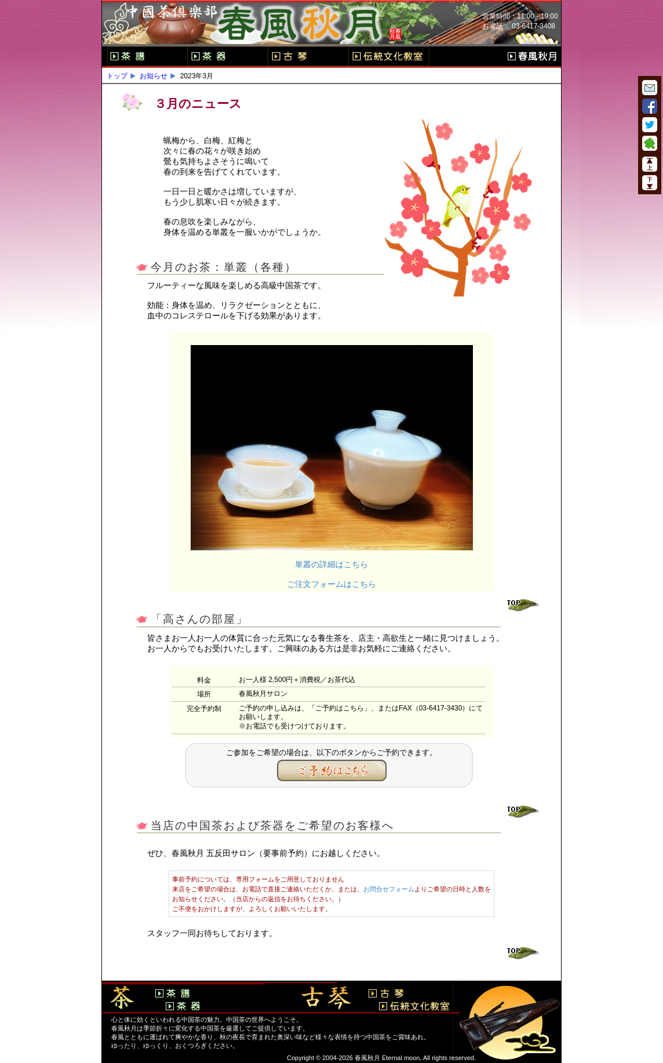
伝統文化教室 (388, 56)
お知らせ (153, 76)
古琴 (308, 56)
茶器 (227, 56)
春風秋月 (532, 56)
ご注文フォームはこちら (331, 584)
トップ (117, 76)
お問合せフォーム (388, 889)
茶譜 (147, 56)
